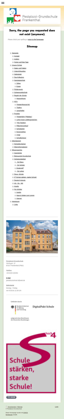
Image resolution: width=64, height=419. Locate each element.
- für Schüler (20, 165)
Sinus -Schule (18, 174)
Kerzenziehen (21, 132)
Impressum (15, 201)
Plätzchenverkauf (22, 126)
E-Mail (8, 278)
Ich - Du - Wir (18, 183)
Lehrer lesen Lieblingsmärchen (26, 120)
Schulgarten (20, 129)
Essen (18, 86)
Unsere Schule (17, 65)
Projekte (17, 114)
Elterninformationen (20, 147)
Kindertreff (19, 168)
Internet (19, 198)
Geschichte (18, 153)
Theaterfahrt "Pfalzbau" (24, 117)
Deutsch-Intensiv (19, 180)
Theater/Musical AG (23, 104)
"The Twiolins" (21, 123)
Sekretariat (18, 74)
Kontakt (16, 56)
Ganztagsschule (19, 80)
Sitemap (19, 407)
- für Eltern (19, 162)
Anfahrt (16, 59)
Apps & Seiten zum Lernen (25, 195)
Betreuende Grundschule (22, 156)
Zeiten (18, 83)
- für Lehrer (20, 171)
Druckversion (11, 407)
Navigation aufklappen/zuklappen (32, 3)
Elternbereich (16, 141)
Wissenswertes (17, 150)
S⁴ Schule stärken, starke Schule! (25, 177)
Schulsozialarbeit (20, 159)
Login (56, 407)
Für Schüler (18, 189)
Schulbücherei (21, 138)
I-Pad (18, 135)
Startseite (15, 53)
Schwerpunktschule (20, 92)
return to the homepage (36, 39)
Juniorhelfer (20, 111)
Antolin (16, 186)
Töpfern (19, 107)
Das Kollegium (19, 77)
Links (16, 204)
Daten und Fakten (20, 68)
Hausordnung (20, 98)
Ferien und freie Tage (21, 62)
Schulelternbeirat (19, 144)
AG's (15, 101)
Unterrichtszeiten (19, 71)
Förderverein (18, 89)
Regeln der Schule (20, 95)
